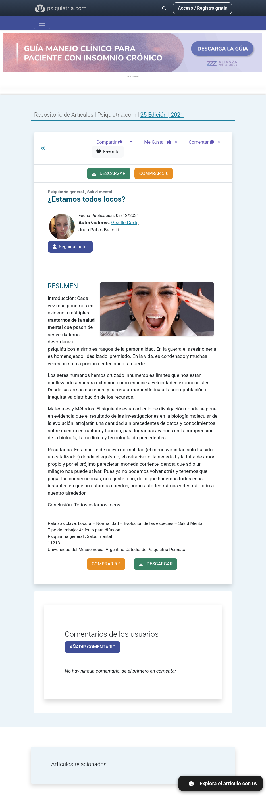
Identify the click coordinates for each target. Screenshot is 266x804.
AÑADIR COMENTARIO (92, 647)
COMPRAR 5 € (153, 173)
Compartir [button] (112, 142)
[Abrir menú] (42, 23)
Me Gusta (162, 142)
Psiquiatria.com (117, 114)
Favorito (107, 151)
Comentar (205, 142)
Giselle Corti (124, 222)
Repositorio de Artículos (63, 114)
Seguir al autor (70, 246)
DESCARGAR (109, 173)
